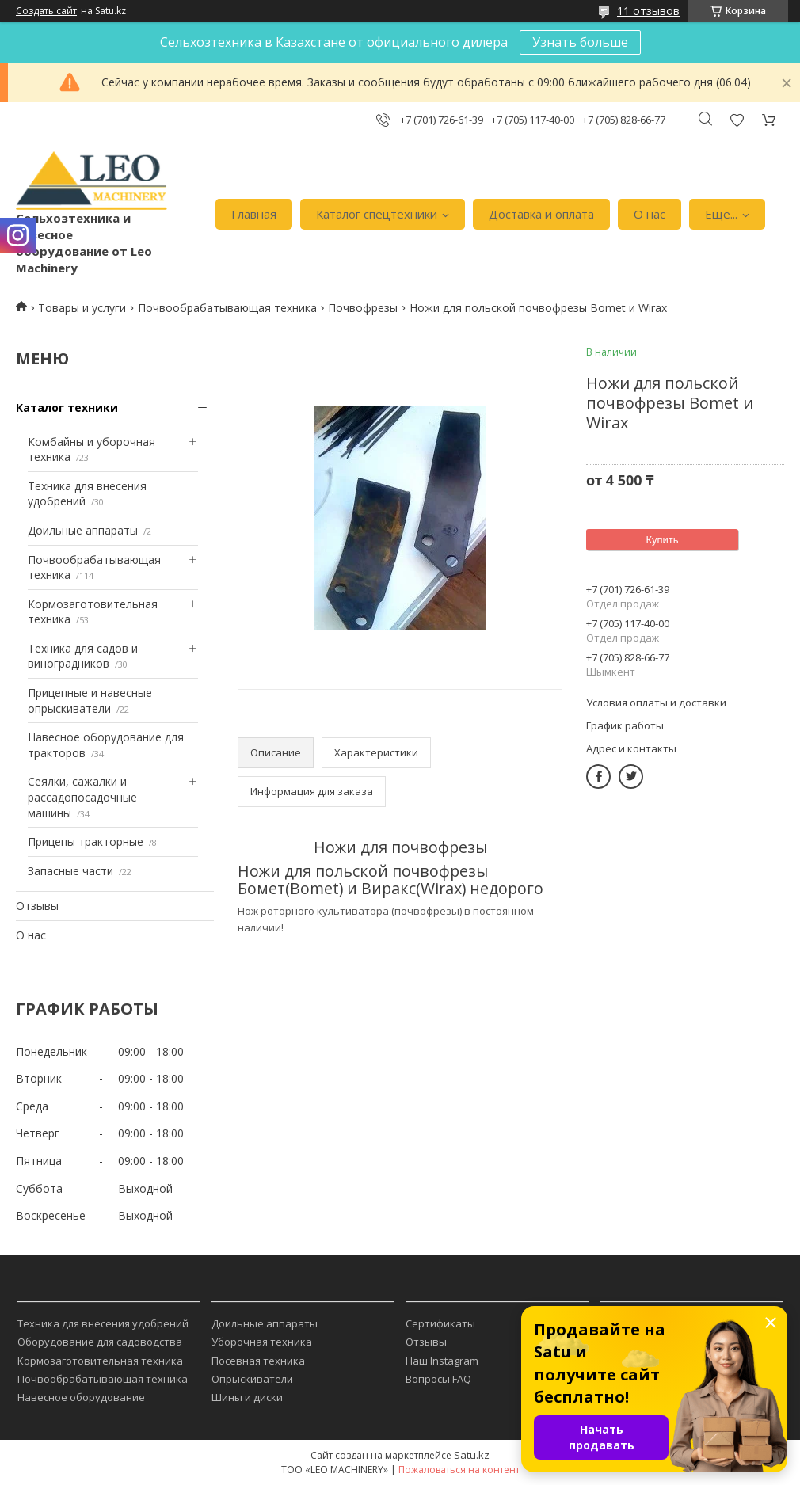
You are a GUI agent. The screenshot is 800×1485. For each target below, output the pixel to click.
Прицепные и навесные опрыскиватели (90, 700)
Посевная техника (258, 1361)
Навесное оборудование (81, 1397)
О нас (649, 214)
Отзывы (37, 905)
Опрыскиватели (252, 1379)
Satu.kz (472, 1455)
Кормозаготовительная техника (100, 1361)
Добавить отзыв (736, 120)
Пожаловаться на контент (459, 1469)
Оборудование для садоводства (99, 1342)
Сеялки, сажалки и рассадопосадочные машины (82, 797)
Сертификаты (440, 1323)
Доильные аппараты (83, 530)
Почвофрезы (363, 307)
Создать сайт (46, 11)
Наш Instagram (442, 1361)
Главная (253, 214)
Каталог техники (67, 407)
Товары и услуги (82, 307)
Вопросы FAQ (438, 1379)
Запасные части (70, 870)
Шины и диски (247, 1397)
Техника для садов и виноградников (83, 656)
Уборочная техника (261, 1342)
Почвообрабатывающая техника (227, 307)
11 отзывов (648, 10)
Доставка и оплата (541, 214)
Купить (662, 540)
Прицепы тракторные (85, 841)
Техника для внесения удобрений (103, 1323)
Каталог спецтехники (376, 214)
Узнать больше (580, 42)
